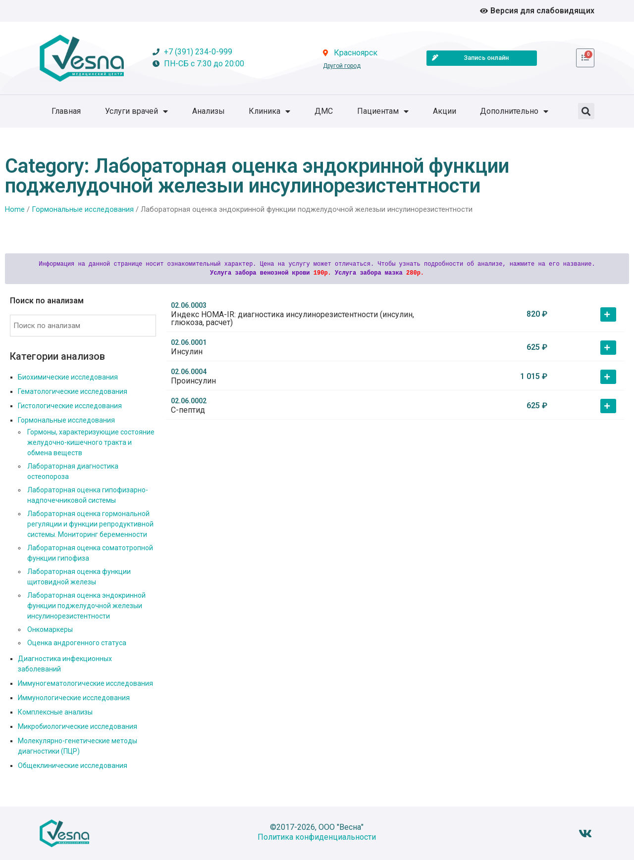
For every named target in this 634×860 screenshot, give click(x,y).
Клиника (269, 111)
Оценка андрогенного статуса (76, 643)
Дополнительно (514, 111)
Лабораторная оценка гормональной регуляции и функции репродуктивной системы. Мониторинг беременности (90, 524)
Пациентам (383, 111)
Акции (444, 111)
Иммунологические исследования (74, 698)
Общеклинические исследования (72, 765)
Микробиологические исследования (77, 726)
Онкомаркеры (50, 629)
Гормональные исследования (83, 209)
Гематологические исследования (72, 391)
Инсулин (187, 351)
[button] (586, 111)
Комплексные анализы (55, 712)
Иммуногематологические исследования (85, 683)
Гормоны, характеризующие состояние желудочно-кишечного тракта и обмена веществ (91, 442)
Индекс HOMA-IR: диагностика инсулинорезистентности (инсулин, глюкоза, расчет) (292, 318)
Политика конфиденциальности (317, 837)
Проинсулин (193, 380)
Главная (66, 111)
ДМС (324, 111)
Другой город (342, 65)
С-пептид (188, 410)
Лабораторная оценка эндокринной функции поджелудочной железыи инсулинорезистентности (86, 605)
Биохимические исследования (68, 377)
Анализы (208, 111)
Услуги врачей (136, 111)
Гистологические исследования (70, 406)
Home (15, 209)
